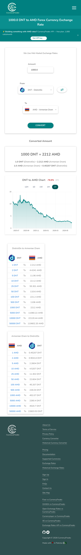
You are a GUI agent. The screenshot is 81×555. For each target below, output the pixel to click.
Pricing (45, 449)
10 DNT (15, 281)
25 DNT (15, 286)
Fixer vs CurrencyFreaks (52, 499)
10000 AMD (15, 406)
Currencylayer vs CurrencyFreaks (56, 516)
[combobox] (35, 90)
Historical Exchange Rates (53, 467)
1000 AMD (15, 395)
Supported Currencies (51, 459)
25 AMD (15, 374)
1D (34, 187)
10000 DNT (14, 318)
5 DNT (15, 275)
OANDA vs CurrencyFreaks (53, 504)
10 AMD (15, 368)
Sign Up (45, 474)
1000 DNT (15, 307)
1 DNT (15, 265)
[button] (74, 7)
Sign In (45, 479)
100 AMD (15, 384)
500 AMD (15, 390)
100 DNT (15, 296)
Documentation (48, 454)
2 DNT (15, 270)
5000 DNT (15, 312)
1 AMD (15, 352)
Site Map (46, 492)
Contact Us (47, 488)
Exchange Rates (49, 463)
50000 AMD (15, 411)
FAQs (44, 483)
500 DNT (15, 302)
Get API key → (39, 38)
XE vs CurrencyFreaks (51, 520)
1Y (55, 187)
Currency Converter (50, 438)
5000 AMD (15, 400)
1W (41, 187)
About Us (46, 425)
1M (48, 187)
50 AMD (15, 379)
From (22, 83)
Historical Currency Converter (54, 443)
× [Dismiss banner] (78, 35)
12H (26, 187)
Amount (32, 64)
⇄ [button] (62, 89)
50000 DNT (14, 323)
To (26, 103)
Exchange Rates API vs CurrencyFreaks (58, 525)
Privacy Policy (48, 434)
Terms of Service (49, 429)
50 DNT (15, 291)
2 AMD (15, 358)
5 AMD (15, 363)
